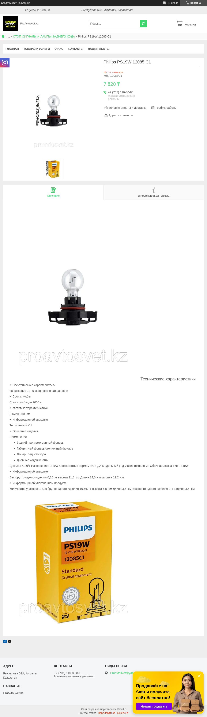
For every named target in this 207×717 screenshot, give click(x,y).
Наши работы (98, 48)
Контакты (75, 48)
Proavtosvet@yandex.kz (126, 673)
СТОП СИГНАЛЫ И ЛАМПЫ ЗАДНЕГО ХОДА (44, 36)
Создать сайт (9, 2)
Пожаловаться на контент (113, 713)
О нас (58, 48)
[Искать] (143, 23)
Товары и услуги (36, 48)
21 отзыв (173, 2)
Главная (12, 48)
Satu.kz (121, 709)
